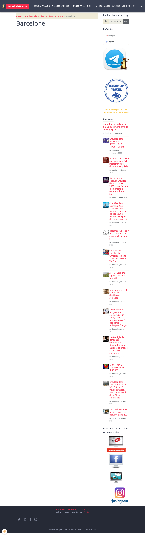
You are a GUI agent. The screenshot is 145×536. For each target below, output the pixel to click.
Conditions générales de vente (62, 532)
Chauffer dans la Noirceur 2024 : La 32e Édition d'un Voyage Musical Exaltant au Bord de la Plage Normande (119, 393)
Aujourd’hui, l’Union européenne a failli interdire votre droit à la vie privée (119, 164)
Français (110, 36)
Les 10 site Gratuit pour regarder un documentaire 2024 (119, 415)
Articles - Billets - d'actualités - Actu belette (44, 17)
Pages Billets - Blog (82, 6)
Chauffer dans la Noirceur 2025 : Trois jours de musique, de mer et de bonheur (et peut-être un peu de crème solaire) (118, 214)
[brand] (15, 6)
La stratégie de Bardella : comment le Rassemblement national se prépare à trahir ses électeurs (119, 348)
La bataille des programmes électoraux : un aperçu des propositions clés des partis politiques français (119, 321)
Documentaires (103, 6)
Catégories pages (60, 6)
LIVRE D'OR (84, 512)
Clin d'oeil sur (128, 6)
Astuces (116, 6)
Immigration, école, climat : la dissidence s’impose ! (118, 297)
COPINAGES (72, 512)
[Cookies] (4, 531)
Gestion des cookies (87, 532)
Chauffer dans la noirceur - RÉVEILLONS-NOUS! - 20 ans (118, 143)
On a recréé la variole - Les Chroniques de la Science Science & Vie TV (118, 258)
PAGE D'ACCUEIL (42, 6)
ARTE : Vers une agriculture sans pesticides (118, 279)
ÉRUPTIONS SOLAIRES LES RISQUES (117, 371)
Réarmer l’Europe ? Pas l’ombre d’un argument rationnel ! (119, 238)
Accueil (19, 17)
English (110, 42)
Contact (87, 515)
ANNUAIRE (60, 512)
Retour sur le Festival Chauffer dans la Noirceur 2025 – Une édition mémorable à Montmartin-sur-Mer (119, 189)
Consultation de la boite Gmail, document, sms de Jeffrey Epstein (115, 127)
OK (125, 21)
